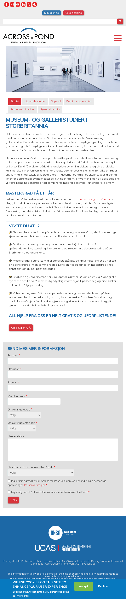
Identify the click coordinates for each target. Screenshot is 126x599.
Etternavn (14, 369)
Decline (103, 586)
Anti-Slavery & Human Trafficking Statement (87, 561)
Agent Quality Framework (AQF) (63, 563)
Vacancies (89, 563)
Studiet (14, 101)
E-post (12, 382)
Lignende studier (35, 101)
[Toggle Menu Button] (117, 38)
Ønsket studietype (19, 409)
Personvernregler (34, 484)
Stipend (56, 101)
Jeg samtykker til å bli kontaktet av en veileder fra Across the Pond (49, 492)
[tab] (15, 101)
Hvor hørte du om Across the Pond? (30, 467)
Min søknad (51, 13)
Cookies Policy (51, 561)
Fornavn (13, 355)
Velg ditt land (73, 13)
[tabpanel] (63, 226)
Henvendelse (16, 436)
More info (23, 595)
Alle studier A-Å (21, 327)
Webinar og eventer (78, 101)
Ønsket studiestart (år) (21, 423)
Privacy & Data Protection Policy (22, 561)
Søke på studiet (50, 109)
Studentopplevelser (22, 109)
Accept (83, 586)
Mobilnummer (16, 396)
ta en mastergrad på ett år (93, 199)
